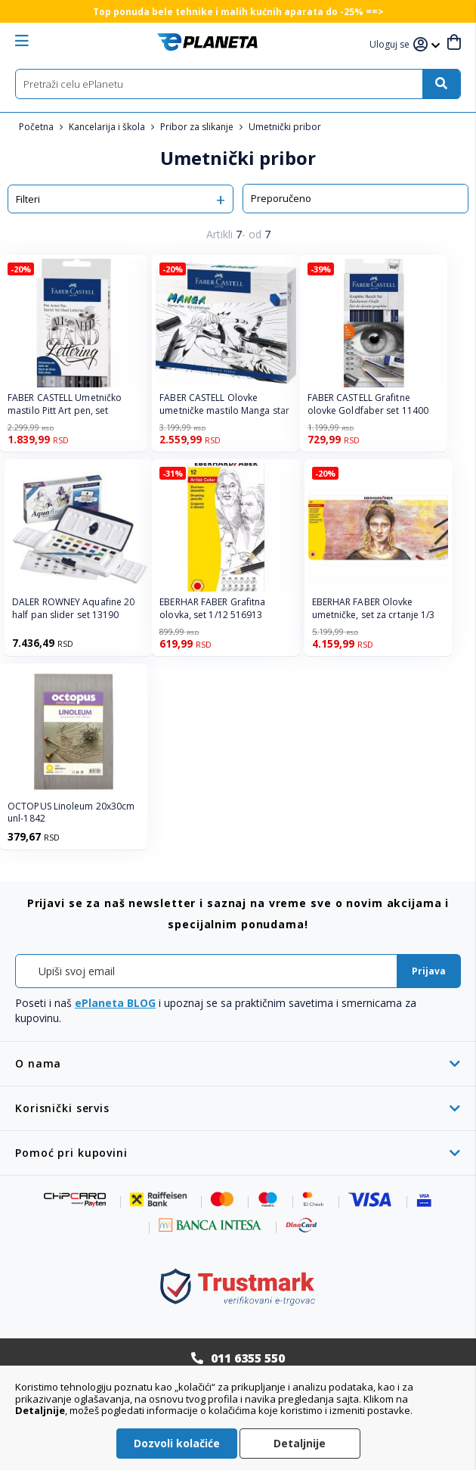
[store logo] (207, 42)
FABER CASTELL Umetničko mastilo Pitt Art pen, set (65, 404)
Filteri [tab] (28, 199)
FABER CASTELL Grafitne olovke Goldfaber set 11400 (368, 404)
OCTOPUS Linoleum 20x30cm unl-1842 (71, 812)
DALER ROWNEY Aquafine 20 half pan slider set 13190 (73, 608)
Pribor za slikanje (198, 126)
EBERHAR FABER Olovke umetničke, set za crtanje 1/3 (373, 608)
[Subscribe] (429, 971)
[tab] (238, 1063)
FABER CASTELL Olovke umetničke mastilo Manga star (224, 404)
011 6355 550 (248, 1358)
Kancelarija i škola (108, 126)
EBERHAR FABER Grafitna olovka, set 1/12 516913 (212, 608)
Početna (37, 126)
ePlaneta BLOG (115, 1003)
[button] (391, 45)
